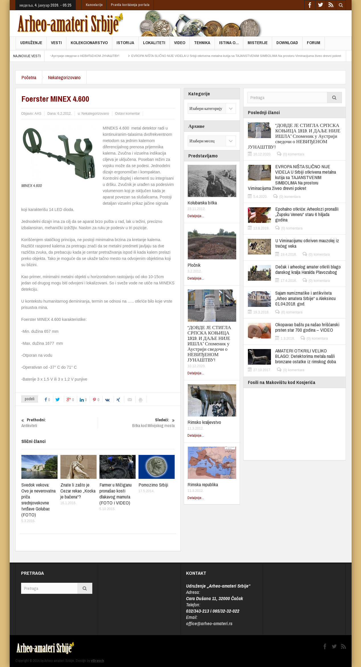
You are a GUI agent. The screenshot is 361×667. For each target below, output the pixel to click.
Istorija (125, 45)
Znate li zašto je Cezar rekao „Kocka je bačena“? (77, 490)
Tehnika (202, 45)
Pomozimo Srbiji (153, 484)
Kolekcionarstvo (89, 45)
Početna (28, 77)
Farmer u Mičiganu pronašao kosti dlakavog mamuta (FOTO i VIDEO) (115, 493)
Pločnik (194, 265)
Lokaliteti (154, 45)
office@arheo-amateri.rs (209, 623)
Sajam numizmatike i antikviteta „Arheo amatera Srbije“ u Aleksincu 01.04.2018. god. (305, 298)
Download (287, 45)
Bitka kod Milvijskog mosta (136, 422)
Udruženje (31, 45)
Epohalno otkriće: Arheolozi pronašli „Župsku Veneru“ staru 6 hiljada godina (306, 214)
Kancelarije (94, 5)
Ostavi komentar (127, 114)
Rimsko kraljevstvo (204, 422)
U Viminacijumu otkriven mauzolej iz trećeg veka (307, 243)
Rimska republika (202, 484)
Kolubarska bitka (202, 202)
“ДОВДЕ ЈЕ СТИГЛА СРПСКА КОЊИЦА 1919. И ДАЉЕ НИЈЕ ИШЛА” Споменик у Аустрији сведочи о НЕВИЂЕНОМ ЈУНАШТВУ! (209, 343)
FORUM (314, 45)
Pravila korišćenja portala (130, 5)
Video (179, 45)
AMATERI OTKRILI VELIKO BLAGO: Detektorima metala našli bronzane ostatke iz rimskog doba (305, 356)
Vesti (56, 45)
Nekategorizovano (64, 77)
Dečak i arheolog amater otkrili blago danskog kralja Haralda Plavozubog (308, 269)
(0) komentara (293, 154)
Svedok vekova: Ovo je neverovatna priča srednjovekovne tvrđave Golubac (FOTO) (38, 499)
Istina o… (229, 45)
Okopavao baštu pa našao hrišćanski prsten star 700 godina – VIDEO (307, 327)
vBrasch (97, 660)
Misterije (257, 45)
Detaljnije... (195, 216)
